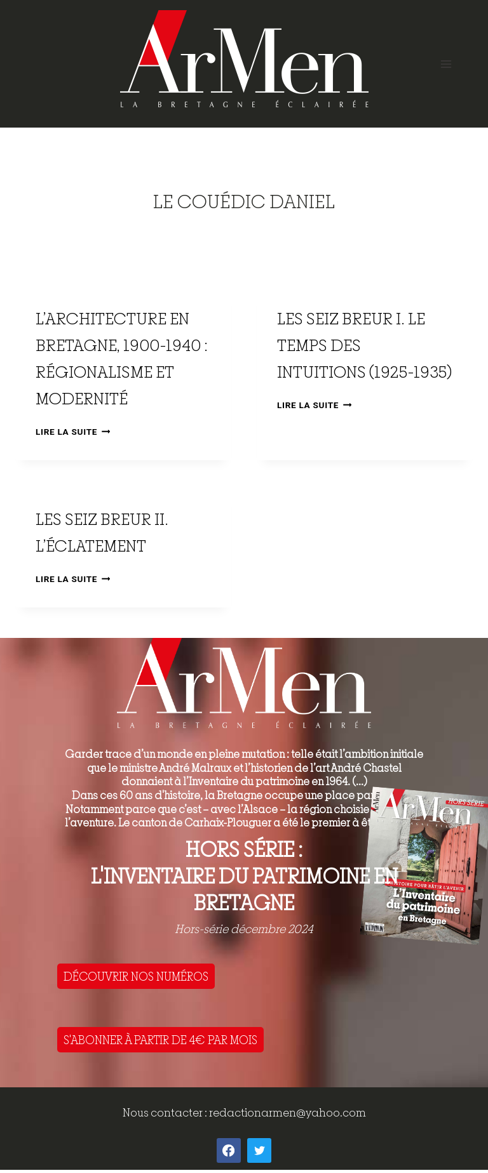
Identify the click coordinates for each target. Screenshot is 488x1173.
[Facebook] (229, 1150)
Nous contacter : (166, 1112)
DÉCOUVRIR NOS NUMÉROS (136, 976)
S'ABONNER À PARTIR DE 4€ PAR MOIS (160, 1039)
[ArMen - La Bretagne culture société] (244, 58)
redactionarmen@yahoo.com (287, 1112)
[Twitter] (259, 1150)
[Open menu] (446, 64)
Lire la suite (73, 432)
